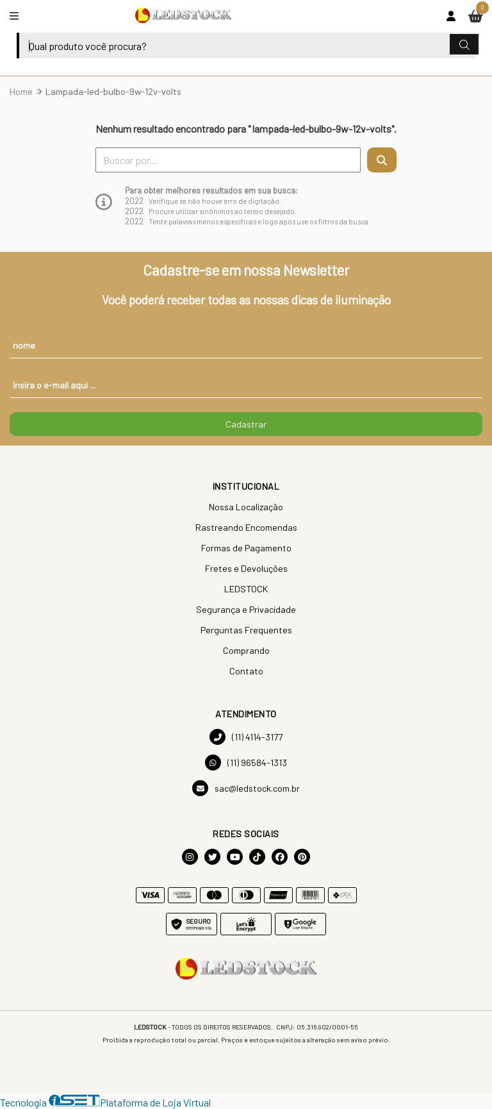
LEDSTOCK (246, 588)
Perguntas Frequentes (246, 629)
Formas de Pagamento (246, 547)
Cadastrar (246, 424)
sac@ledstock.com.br (246, 788)
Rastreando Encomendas (246, 527)
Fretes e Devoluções (246, 568)
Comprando (246, 650)
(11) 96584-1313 (246, 763)
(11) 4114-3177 (246, 737)
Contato (246, 670)
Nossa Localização (246, 506)
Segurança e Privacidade (246, 609)
